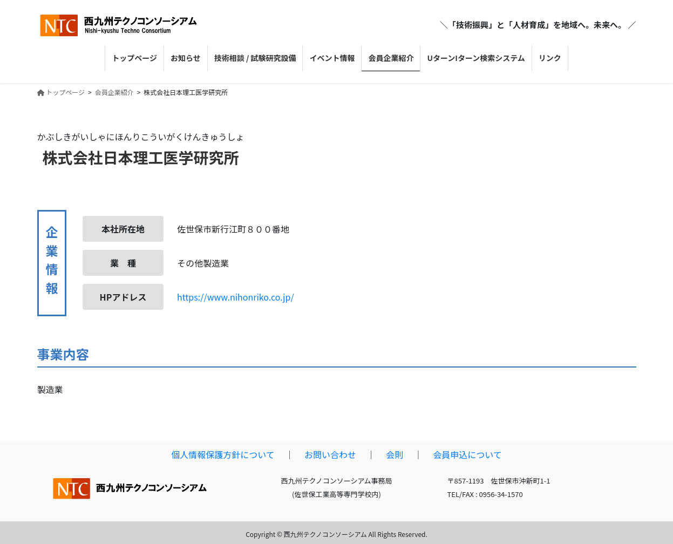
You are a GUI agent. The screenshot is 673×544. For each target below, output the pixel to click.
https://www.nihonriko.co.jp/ (235, 296)
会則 (394, 454)
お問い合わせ (330, 454)
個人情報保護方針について (223, 454)
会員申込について (467, 454)
